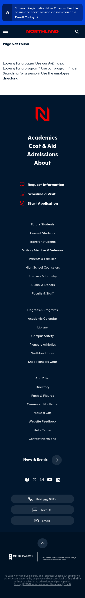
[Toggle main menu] (5, 31)
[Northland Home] (42, 113)
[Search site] (77, 32)
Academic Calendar (42, 318)
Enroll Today (26, 17)
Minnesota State (59, 559)
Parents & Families (42, 258)
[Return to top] (42, 543)
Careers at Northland (42, 404)
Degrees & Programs (42, 309)
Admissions (42, 154)
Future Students (42, 224)
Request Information (46, 184)
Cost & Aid (43, 145)
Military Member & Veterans (42, 250)
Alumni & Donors (42, 284)
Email (48, 520)
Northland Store (42, 353)
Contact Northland (42, 438)
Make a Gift (42, 412)
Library (42, 327)
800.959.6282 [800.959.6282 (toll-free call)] (46, 499)
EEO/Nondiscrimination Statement (42, 584)
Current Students (42, 233)
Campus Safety (42, 335)
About (42, 162)
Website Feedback (42, 421)
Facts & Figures (42, 395)
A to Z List (42, 378)
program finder (66, 67)
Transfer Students (42, 241)
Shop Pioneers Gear (42, 361)
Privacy (17, 584)
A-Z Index (55, 62)
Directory (42, 387)
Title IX (67, 584)
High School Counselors (42, 267)
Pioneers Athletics (42, 344)
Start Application (43, 203)
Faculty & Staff (43, 293)
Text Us (45, 510)
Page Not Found (16, 43)
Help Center (43, 430)
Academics (43, 137)
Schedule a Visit (42, 193)
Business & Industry (42, 276)
